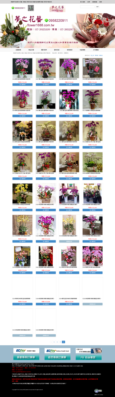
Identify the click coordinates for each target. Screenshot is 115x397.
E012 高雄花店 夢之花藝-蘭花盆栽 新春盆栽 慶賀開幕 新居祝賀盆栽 (30, 173)
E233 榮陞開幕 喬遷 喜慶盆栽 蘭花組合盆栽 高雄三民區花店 (28, 330)
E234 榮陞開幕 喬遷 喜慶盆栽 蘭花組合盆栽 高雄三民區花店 (51, 330)
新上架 (92, 55)
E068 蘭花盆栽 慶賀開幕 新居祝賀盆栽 (22, 79)
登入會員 (82, 2)
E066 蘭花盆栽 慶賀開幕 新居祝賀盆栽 (69, 79)
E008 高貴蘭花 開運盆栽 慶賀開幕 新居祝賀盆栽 (25, 204)
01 (54, 342)
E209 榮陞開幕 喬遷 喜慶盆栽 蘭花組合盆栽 (94, 204)
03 (60, 342)
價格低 (101, 55)
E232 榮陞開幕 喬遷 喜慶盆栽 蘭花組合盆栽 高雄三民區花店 (98, 298)
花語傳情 (82, 50)
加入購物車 (22, 84)
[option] (57, 30)
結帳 (100, 2)
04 (63, 342)
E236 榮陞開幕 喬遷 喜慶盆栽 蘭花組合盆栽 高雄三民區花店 (75, 236)
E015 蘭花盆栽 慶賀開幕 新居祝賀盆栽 (46, 142)
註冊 (88, 2)
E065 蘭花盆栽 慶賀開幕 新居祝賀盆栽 (93, 79)
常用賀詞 (69, 50)
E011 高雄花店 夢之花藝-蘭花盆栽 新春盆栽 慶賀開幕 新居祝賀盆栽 (53, 173)
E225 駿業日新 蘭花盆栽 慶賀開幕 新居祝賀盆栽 (25, 298)
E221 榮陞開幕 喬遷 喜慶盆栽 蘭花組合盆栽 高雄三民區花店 (28, 236)
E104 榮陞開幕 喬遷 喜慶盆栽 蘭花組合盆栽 (47, 298)
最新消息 (56, 50)
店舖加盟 (94, 2)
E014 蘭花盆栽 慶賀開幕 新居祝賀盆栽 (69, 142)
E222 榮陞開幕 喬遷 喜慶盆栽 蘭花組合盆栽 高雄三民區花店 (51, 236)
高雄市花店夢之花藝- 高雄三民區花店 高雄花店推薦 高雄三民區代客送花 (31, 2)
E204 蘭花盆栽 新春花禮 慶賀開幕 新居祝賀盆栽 (71, 298)
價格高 (96, 55)
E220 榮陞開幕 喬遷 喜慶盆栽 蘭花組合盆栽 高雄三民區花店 (51, 204)
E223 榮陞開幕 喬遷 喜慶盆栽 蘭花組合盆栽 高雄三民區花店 (98, 236)
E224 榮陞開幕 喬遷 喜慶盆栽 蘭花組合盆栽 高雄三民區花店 (28, 267)
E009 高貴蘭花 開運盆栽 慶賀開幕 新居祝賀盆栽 (95, 173)
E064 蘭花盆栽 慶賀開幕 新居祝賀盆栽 (22, 110)
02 (57, 342)
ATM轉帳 (96, 50)
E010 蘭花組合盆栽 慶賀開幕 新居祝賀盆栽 (70, 173)
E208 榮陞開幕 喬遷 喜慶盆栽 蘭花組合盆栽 (70, 204)
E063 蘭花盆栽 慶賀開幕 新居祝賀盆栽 (46, 110)
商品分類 (31, 50)
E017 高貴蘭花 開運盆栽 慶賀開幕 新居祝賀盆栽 (95, 110)
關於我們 (44, 50)
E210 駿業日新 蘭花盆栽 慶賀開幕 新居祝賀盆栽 (71, 267)
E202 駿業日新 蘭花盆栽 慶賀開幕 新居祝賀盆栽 (95, 267)
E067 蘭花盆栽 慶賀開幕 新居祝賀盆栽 (46, 79)
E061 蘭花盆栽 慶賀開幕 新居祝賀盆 (69, 110)
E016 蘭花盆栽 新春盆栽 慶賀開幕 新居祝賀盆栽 (25, 142)
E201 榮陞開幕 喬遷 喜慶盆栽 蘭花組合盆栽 (47, 267)
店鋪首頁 (18, 50)
